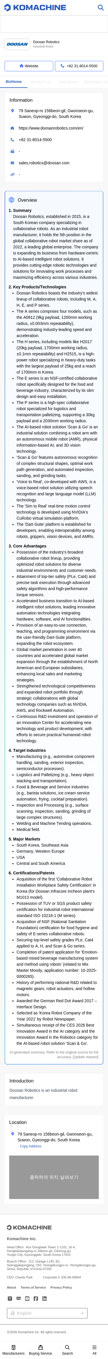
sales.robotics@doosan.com (44, 163)
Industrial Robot (43, 46)
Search (67, 1350)
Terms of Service (33, 1287)
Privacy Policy (61, 1287)
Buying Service (40, 1350)
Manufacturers (14, 1350)
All (94, 1350)
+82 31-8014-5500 (35, 139)
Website (29, 66)
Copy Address (30, 1146)
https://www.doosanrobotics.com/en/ (51, 128)
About (11, 1287)
